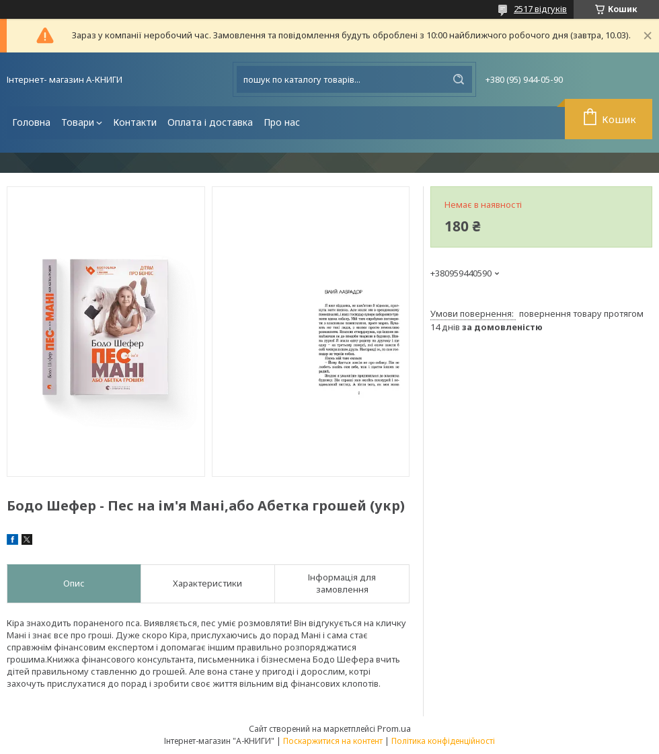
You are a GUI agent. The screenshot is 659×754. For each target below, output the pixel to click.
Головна (31, 122)
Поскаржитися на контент (333, 741)
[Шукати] (458, 79)
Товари (77, 122)
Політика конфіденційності (443, 741)
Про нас (282, 122)
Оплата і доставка (210, 122)
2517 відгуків (540, 9)
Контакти (135, 122)
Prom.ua (394, 728)
